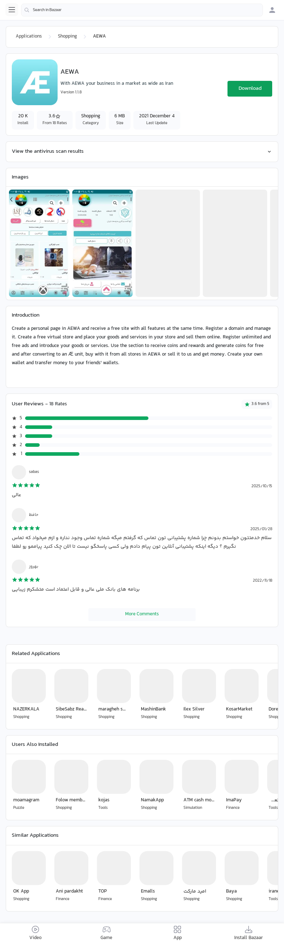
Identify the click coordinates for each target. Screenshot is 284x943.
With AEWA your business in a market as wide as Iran (116, 84)
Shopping (67, 36)
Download (250, 88)
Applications (29, 36)
